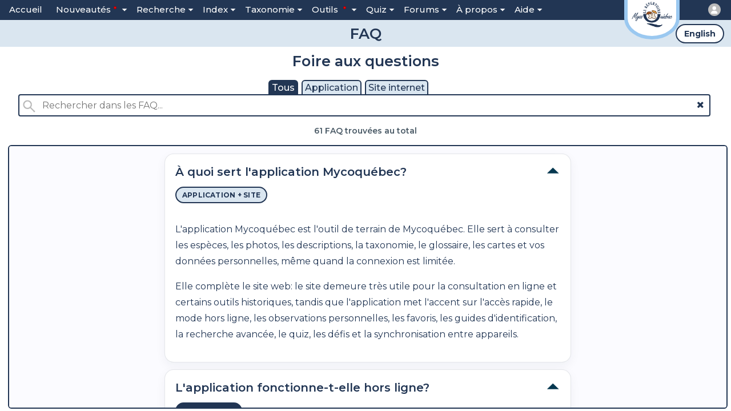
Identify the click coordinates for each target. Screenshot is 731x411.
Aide (529, 9)
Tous (283, 87)
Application (331, 87)
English (700, 34)
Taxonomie (274, 9)
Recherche (165, 9)
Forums (425, 9)
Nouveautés (91, 9)
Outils (334, 9)
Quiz (380, 9)
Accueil (25, 9)
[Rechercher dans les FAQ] (364, 105)
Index (219, 9)
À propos (480, 9)
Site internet (396, 87)
